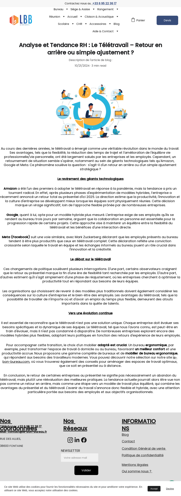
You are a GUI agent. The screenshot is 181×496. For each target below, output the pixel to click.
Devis (167, 20)
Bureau (58, 9)
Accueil (72, 17)
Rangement (105, 9)
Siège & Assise (80, 9)
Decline (170, 488)
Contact (128, 441)
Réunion (54, 17)
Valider (86, 470)
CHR (79, 24)
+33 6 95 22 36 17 (104, 3)
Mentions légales (135, 465)
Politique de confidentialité (143, 455)
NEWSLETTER (70, 450)
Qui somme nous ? (137, 471)
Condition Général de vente (144, 448)
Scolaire (63, 24)
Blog (116, 24)
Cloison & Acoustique (99, 17)
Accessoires (97, 24)
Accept (154, 488)
